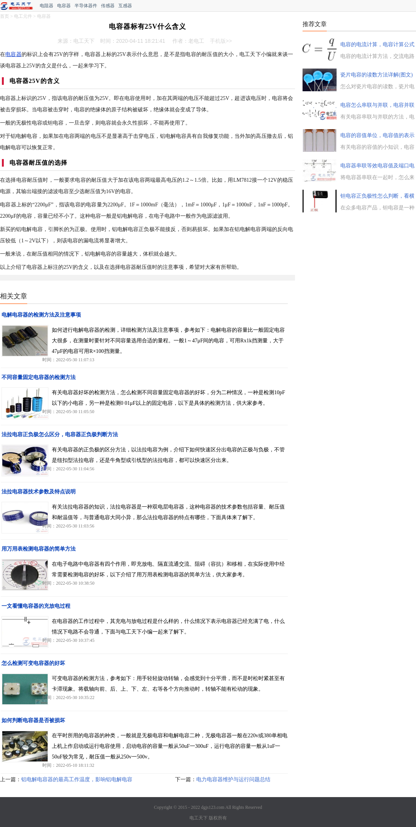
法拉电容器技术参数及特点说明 (39, 492)
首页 (4, 16)
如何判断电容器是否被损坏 (33, 720)
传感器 (108, 5)
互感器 (125, 5)
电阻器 (46, 5)
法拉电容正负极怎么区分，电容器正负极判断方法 (60, 434)
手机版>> (221, 41)
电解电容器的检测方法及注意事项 (41, 315)
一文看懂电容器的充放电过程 (36, 606)
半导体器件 (86, 5)
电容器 (64, 5)
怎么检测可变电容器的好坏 (33, 663)
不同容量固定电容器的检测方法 (39, 377)
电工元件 (23, 16)
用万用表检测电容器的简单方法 (39, 549)
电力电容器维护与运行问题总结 (233, 779)
